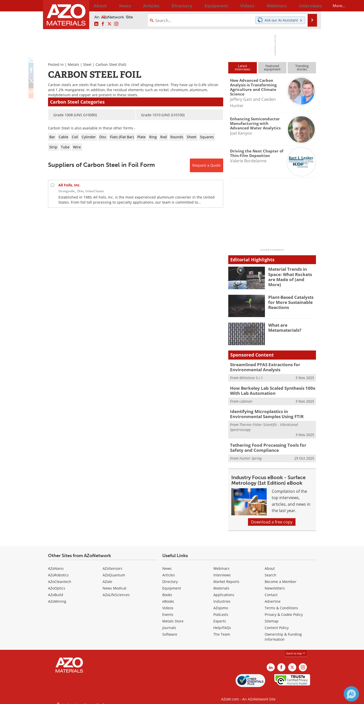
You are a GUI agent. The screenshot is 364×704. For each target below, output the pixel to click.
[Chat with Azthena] (351, 693)
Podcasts (220, 610)
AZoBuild (55, 590)
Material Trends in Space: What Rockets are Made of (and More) (291, 273)
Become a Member (281, 577)
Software (169, 630)
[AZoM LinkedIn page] (96, 24)
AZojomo (220, 603)
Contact (271, 590)
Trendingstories (302, 67)
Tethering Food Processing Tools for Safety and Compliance (270, 443)
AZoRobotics (58, 570)
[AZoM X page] (109, 24)
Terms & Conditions (281, 603)
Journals (169, 623)
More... (309, 5)
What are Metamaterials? (283, 327)
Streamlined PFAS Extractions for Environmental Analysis (261, 366)
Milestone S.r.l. (251, 376)
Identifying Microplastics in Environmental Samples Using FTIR (271, 411)
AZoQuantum (114, 570)
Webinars (221, 564)
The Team (221, 630)
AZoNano (55, 564)
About (270, 564)
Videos (167, 603)
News (167, 564)
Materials (221, 583)
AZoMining (57, 597)
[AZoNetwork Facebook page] (103, 24)
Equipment (171, 583)
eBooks (168, 597)
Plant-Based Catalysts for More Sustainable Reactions (289, 302)
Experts (219, 616)
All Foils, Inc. (69, 185)
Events (167, 610)
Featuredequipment (272, 67)
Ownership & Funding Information (283, 632)
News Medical (114, 583)
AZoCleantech (59, 577)
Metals (73, 64)
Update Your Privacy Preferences (86, 697)
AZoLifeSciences (116, 590)
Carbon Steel (106, 64)
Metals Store (173, 616)
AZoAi (107, 577)
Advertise (273, 597)
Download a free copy (271, 517)
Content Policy (277, 623)
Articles (168, 570)
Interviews (222, 570)
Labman (245, 399)
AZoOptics (56, 583)
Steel (87, 64)
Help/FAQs (222, 623)
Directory (169, 5)
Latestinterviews (242, 67)
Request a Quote (206, 165)
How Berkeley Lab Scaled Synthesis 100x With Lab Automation (268, 389)
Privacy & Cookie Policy (284, 610)
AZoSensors (112, 564)
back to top (296, 649)
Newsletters (275, 583)
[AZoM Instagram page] (116, 24)
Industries (222, 597)
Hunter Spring (250, 453)
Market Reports (226, 577)
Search (270, 570)
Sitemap (272, 616)
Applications (223, 590)
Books (167, 590)
